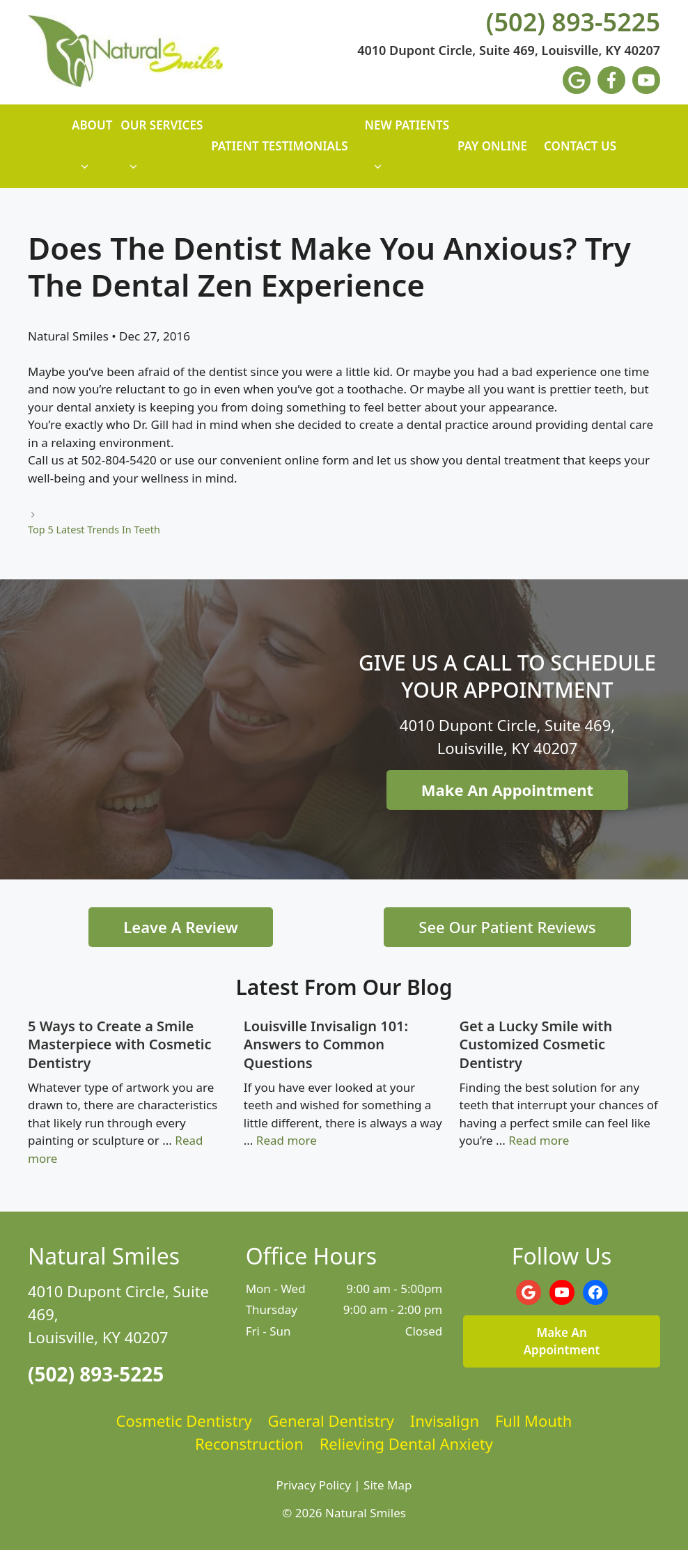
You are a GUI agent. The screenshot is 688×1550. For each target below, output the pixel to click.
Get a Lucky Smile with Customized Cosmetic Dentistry (536, 1044)
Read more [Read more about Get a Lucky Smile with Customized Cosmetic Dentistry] (538, 1140)
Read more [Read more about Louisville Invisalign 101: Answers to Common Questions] (286, 1140)
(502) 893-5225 (573, 22)
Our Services (161, 152)
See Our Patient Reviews (507, 926)
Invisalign (444, 1420)
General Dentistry (331, 1420)
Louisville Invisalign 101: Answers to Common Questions (326, 1044)
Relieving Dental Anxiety (406, 1443)
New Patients (407, 152)
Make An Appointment (507, 789)
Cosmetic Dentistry (184, 1420)
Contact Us (580, 146)
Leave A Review (180, 926)
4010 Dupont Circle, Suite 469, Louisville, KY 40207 (508, 50)
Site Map (387, 1485)
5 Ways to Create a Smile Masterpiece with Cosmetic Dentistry (119, 1044)
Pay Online (492, 146)
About (92, 152)
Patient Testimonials (279, 146)
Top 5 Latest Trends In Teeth (94, 529)
